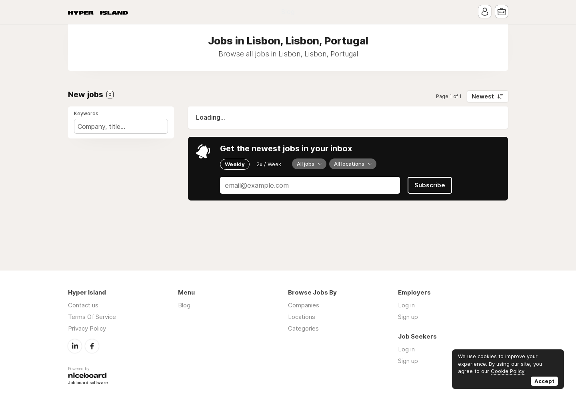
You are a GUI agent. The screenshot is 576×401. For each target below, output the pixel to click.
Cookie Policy (507, 371)
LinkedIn (75, 346)
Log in (406, 305)
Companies (303, 305)
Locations (301, 317)
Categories (303, 328)
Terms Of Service (92, 317)
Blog (288, 12)
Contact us (83, 305)
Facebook (92, 346)
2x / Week (268, 164)
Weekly (235, 164)
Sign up (408, 317)
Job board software (88, 383)
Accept (544, 381)
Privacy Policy (87, 328)
